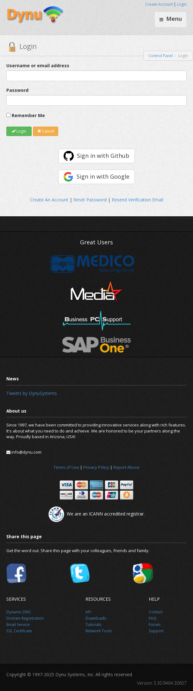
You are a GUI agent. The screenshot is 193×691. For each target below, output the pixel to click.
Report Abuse (126, 467)
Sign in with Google (103, 176)
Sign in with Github (103, 155)
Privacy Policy (96, 467)
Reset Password (90, 200)
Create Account (159, 4)
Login (182, 4)
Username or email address (37, 66)
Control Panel (160, 55)
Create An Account (49, 200)
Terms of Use (66, 467)
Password (17, 90)
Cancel (45, 131)
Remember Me (28, 115)
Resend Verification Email (137, 200)
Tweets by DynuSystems (31, 393)
